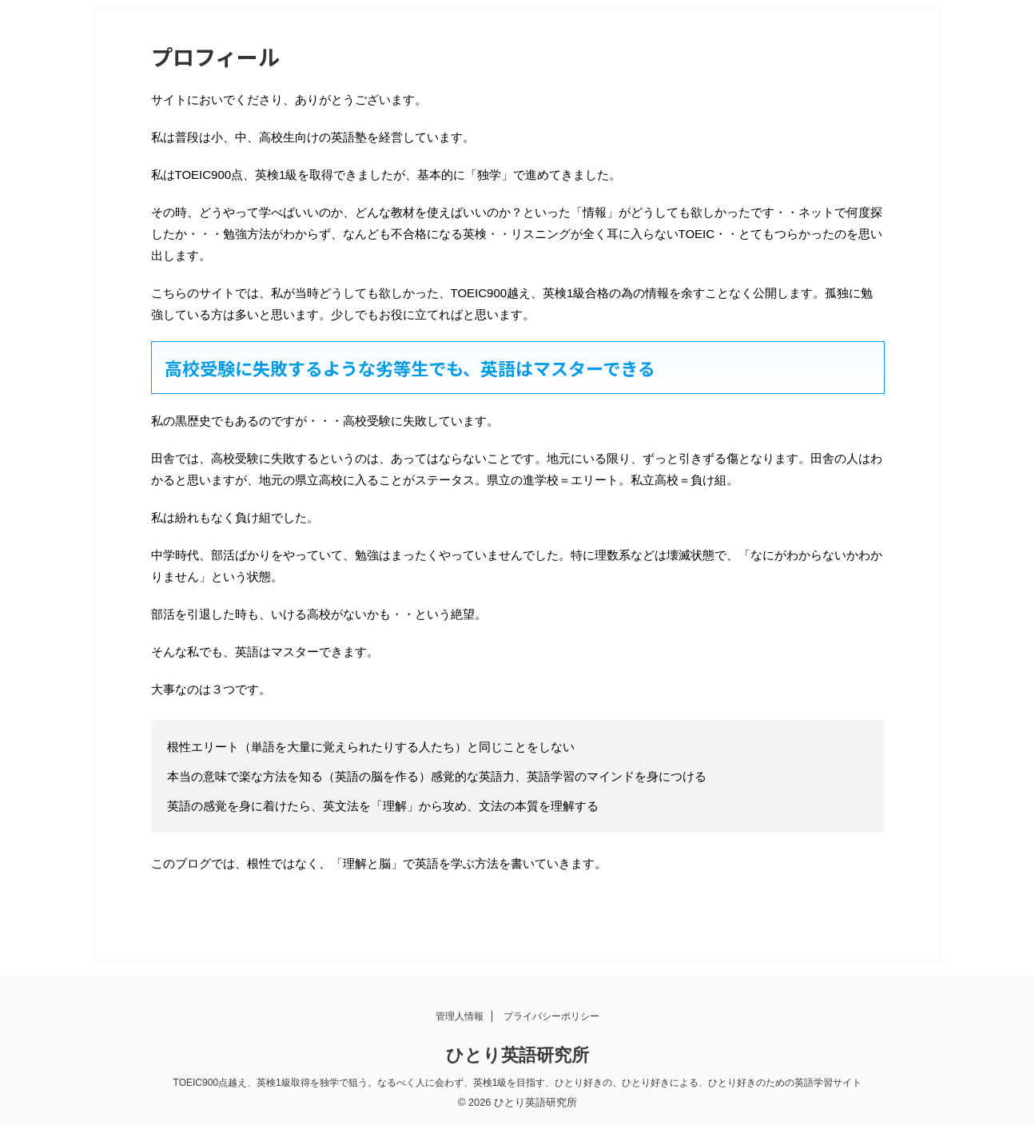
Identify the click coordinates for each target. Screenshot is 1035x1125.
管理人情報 (460, 1016)
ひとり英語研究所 (517, 1055)
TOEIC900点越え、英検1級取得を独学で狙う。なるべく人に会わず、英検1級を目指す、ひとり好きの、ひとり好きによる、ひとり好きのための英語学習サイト (517, 1082)
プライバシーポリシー (551, 1016)
